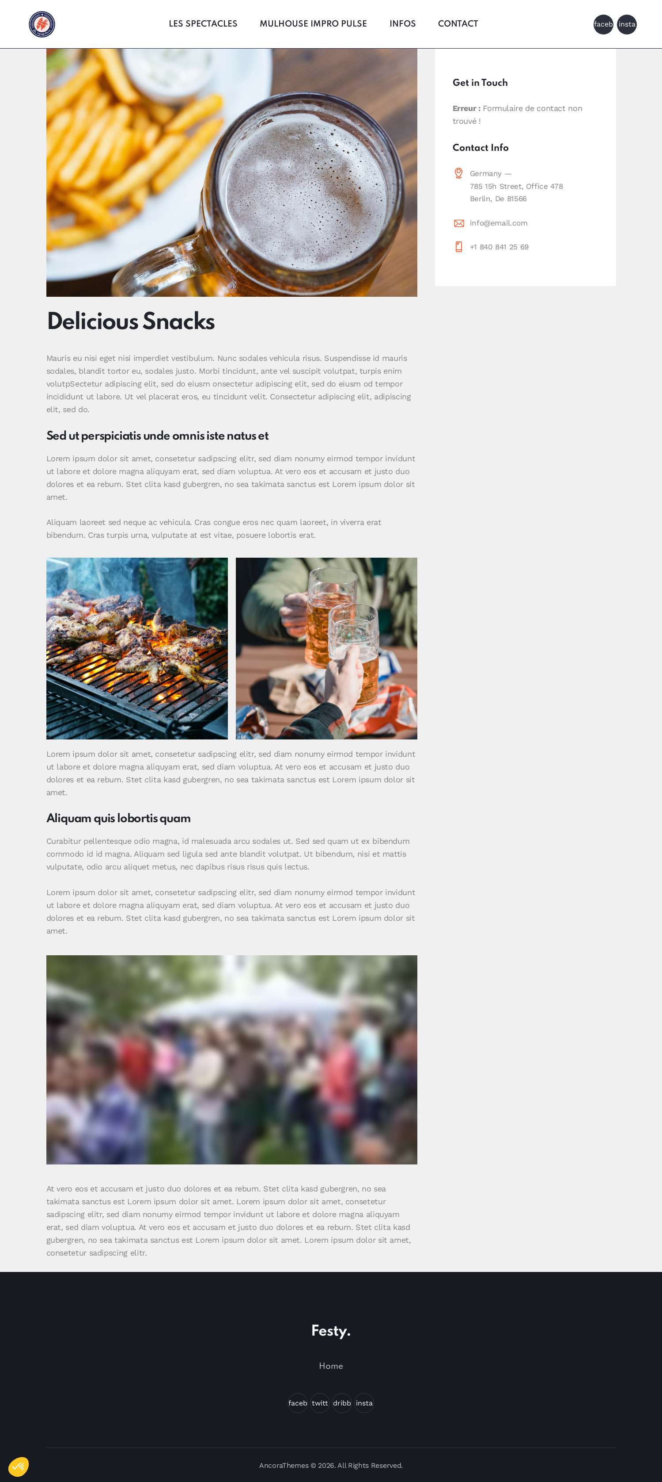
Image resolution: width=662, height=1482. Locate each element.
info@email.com (499, 222)
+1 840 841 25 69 (499, 246)
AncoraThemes (283, 1465)
